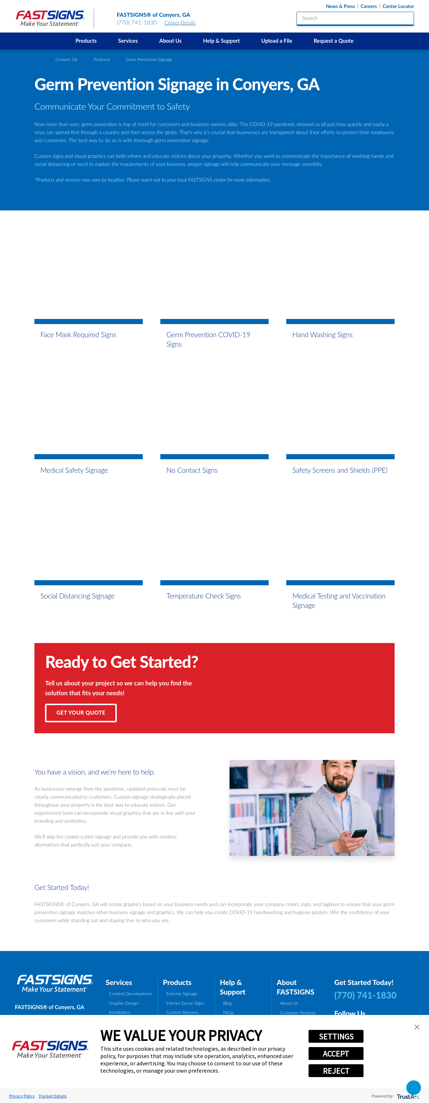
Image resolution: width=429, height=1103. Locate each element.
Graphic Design (123, 1003)
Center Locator (398, 6)
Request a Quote (334, 41)
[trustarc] (407, 1096)
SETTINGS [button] (336, 1036)
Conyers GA (67, 59)
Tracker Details (52, 1096)
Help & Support (221, 41)
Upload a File (276, 41)
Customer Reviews (298, 1012)
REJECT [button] (336, 1071)
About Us (170, 41)
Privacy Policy (22, 1096)
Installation (119, 1012)
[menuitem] (86, 41)
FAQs (228, 1012)
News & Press (340, 6)
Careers (369, 6)
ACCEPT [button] (336, 1054)
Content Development (130, 993)
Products (86, 41)
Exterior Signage (181, 993)
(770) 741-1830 (137, 22)
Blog (227, 1003)
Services (128, 41)
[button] (417, 1027)
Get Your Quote (80, 713)
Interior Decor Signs (185, 1003)
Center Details (183, 22)
